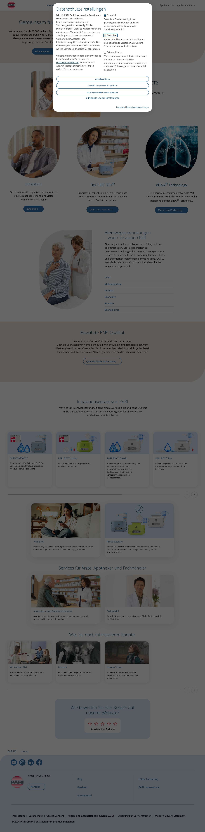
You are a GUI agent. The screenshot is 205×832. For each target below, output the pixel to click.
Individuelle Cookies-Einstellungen (102, 97)
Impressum (120, 107)
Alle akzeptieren (102, 79)
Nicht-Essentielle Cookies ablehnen (102, 92)
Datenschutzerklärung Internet (137, 107)
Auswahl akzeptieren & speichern (102, 85)
